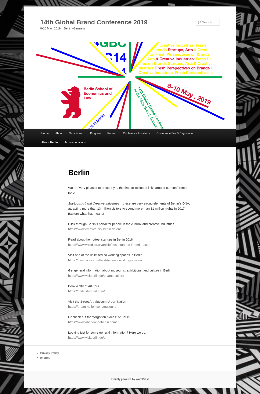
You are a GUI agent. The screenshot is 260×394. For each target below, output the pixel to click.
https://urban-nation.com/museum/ (92, 306)
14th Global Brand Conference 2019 (94, 22)
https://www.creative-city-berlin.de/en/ (94, 229)
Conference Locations (136, 133)
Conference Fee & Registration (175, 133)
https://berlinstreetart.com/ (86, 291)
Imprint (45, 357)
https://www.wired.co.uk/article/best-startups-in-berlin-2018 (109, 244)
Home (45, 133)
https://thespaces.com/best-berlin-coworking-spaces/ (105, 260)
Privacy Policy (49, 353)
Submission (76, 133)
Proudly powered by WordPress (130, 379)
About (58, 133)
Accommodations (75, 142)
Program (95, 133)
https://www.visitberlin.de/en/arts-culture (96, 275)
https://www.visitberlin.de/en (87, 337)
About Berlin (49, 142)
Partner (111, 133)
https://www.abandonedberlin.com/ (92, 322)
